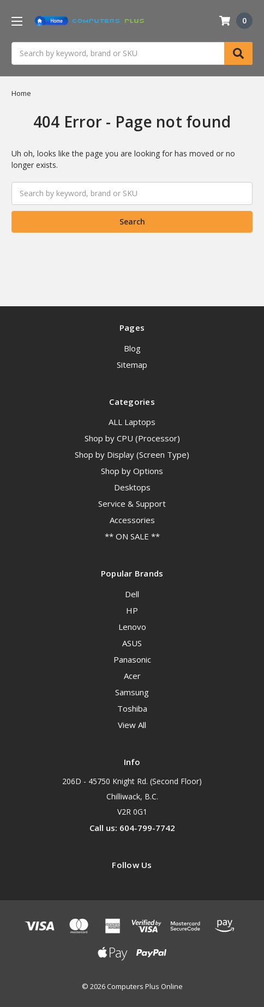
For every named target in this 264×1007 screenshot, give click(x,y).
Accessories (132, 519)
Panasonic (132, 659)
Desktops (132, 487)
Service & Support (132, 503)
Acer (132, 675)
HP (132, 610)
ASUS (132, 643)
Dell (132, 594)
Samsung (132, 692)
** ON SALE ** (132, 536)
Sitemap (132, 364)
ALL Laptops (132, 421)
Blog (132, 348)
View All (132, 724)
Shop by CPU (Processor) (132, 438)
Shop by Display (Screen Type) (132, 454)
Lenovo (132, 626)
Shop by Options (132, 470)
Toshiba (132, 708)
